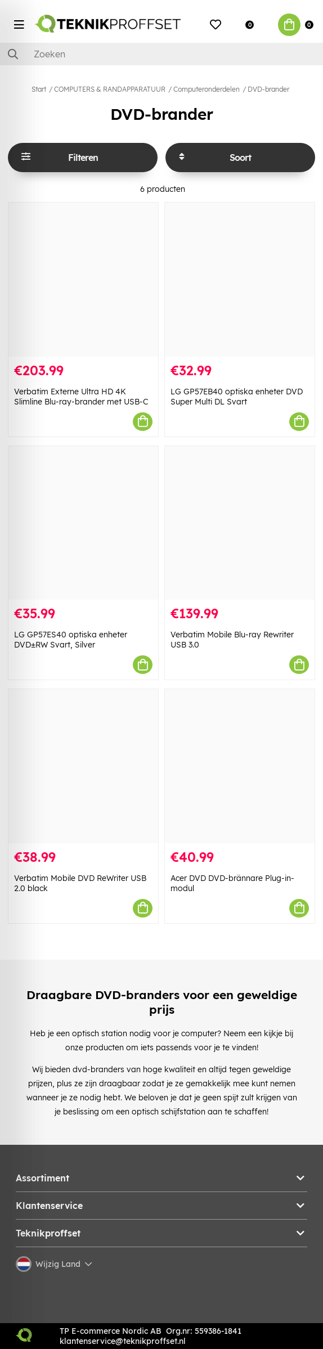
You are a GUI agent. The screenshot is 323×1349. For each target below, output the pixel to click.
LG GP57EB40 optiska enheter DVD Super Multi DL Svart (237, 396)
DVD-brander (268, 89)
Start (39, 89)
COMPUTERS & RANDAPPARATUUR (109, 89)
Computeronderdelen (206, 89)
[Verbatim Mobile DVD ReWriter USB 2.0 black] (83, 766)
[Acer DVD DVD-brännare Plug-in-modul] (240, 766)
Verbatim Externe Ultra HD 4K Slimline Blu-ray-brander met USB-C (81, 396)
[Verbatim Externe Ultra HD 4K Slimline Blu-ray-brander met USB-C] (83, 280)
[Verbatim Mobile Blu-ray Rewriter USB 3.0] (240, 523)
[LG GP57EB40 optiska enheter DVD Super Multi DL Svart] (240, 280)
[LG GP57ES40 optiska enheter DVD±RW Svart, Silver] (83, 523)
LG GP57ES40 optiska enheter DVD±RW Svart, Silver (70, 639)
